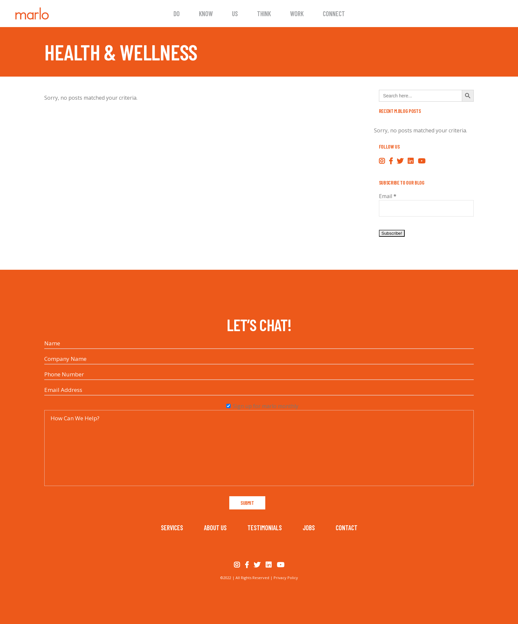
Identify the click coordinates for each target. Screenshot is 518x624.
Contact (346, 528)
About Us (215, 528)
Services (172, 528)
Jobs (309, 528)
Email (387, 196)
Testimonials (264, 528)
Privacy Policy (286, 577)
